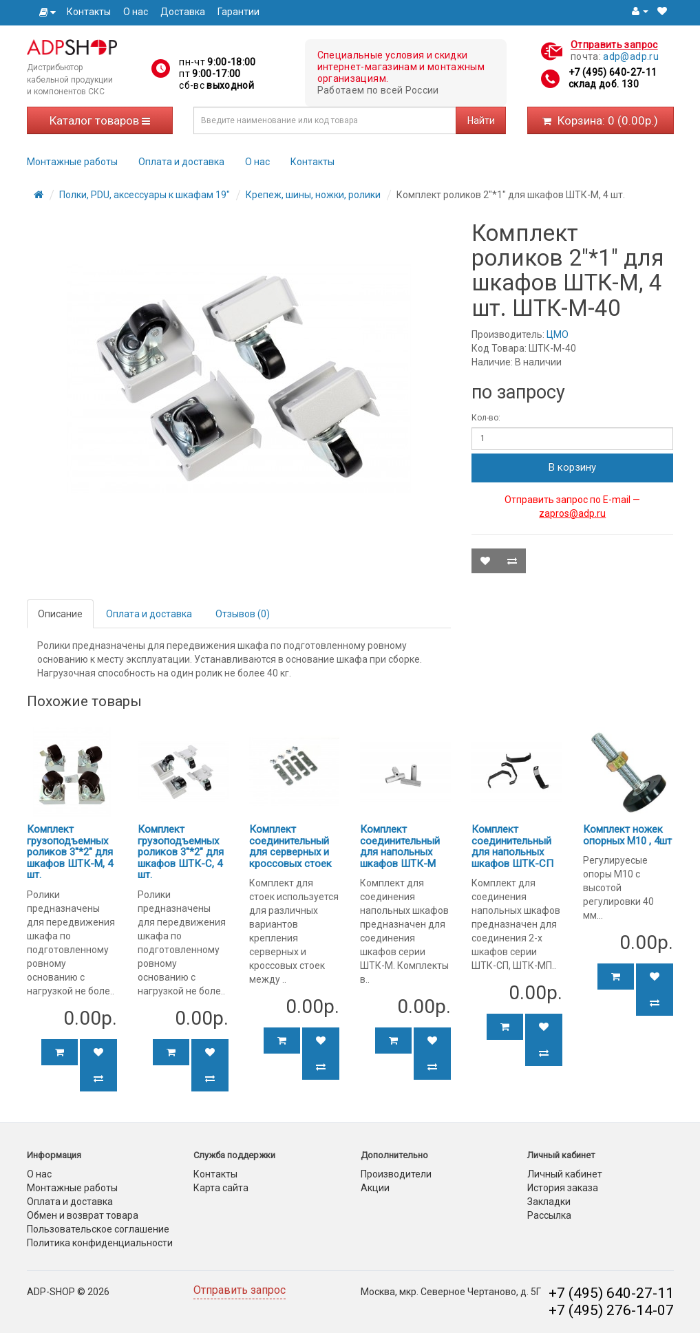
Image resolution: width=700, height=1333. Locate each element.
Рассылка (549, 1215)
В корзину (572, 467)
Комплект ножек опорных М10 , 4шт (627, 835)
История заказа (562, 1187)
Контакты (89, 11)
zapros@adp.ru (572, 513)
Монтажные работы (72, 161)
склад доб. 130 (604, 83)
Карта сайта (220, 1187)
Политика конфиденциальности (100, 1242)
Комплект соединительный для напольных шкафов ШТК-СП (512, 846)
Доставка (182, 11)
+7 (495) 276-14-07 (611, 1310)
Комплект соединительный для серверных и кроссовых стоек (290, 846)
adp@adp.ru (631, 56)
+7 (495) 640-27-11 (613, 72)
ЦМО (558, 334)
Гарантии (238, 11)
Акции (375, 1187)
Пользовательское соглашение (98, 1229)
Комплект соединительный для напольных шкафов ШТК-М (400, 846)
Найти (481, 120)
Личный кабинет (564, 1174)
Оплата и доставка (181, 161)
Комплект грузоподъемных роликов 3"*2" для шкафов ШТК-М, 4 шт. (70, 852)
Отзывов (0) (242, 613)
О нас (135, 11)
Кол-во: (485, 418)
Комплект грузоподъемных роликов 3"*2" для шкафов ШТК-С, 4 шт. (181, 852)
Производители (396, 1174)
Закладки (549, 1201)
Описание (60, 613)
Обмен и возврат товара (82, 1215)
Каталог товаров (100, 120)
